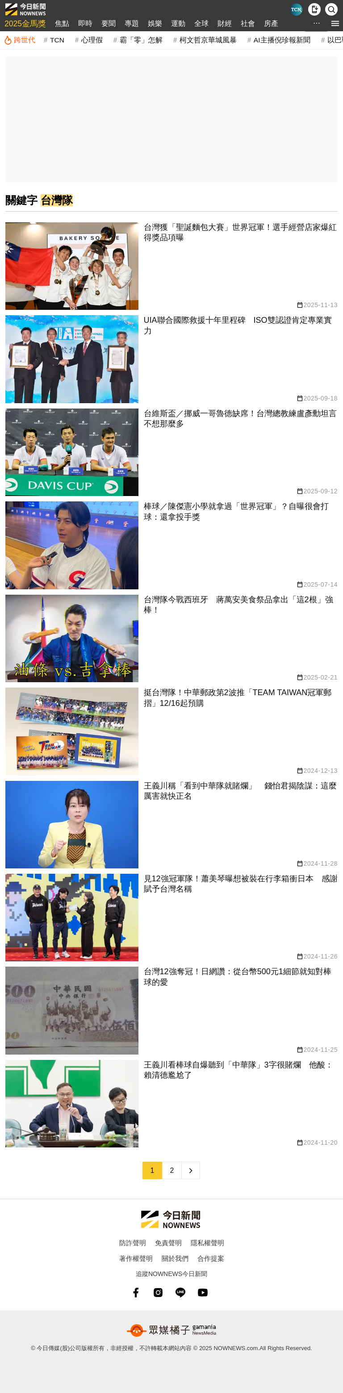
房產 (271, 23)
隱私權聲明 (207, 1242)
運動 (178, 23)
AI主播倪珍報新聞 (282, 40)
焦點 (62, 23)
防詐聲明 (132, 1242)
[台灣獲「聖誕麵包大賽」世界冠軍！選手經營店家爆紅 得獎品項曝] (171, 266)
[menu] (335, 23)
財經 (225, 23)
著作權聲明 (136, 1258)
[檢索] (331, 9)
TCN (57, 40)
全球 (201, 23)
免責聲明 (168, 1242)
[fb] (136, 1292)
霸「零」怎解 (141, 40)
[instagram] (158, 1292)
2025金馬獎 (25, 23)
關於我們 (175, 1258)
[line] (180, 1292)
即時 (85, 23)
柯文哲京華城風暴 (208, 40)
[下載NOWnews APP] (314, 9)
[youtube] (203, 1292)
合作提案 (210, 1258)
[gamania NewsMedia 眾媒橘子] (171, 1330)
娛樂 (155, 23)
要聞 (108, 23)
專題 (132, 23)
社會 (248, 23)
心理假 (92, 40)
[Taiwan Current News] (296, 10)
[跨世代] (19, 40)
